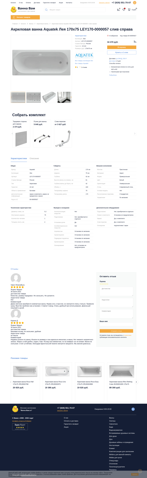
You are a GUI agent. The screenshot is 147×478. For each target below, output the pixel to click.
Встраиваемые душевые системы (122, 433)
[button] (71, 97)
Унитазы (112, 421)
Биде (111, 427)
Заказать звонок (104, 2)
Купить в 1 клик (121, 52)
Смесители (113, 424)
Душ (110, 439)
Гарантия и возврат (49, 2)
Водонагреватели (115, 430)
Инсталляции (114, 445)
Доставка (37, 2)
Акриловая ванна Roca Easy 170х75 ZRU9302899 (88, 383)
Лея (84, 39)
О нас (21, 2)
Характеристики (80, 36)
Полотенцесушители (117, 467)
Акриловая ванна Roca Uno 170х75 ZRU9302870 (55, 383)
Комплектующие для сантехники (121, 451)
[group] (41, 62)
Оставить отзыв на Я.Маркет (21, 421)
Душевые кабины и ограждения (121, 442)
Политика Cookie (14, 476)
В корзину (122, 47)
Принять (135, 474)
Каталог (13, 2)
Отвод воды (113, 461)
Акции (61, 2)
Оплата (28, 2)
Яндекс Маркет (16, 289)
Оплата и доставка (71, 421)
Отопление (113, 464)
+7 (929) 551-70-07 (121, 2)
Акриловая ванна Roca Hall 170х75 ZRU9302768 (23, 383)
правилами (127, 335)
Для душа (112, 436)
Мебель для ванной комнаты (120, 454)
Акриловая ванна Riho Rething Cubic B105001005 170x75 (120, 383)
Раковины (113, 470)
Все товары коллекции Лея (84, 60)
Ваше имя (104, 321)
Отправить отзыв (116, 331)
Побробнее (113, 75)
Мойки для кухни (115, 457)
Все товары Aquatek (81, 63)
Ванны (111, 418)
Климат (112, 448)
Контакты (69, 2)
